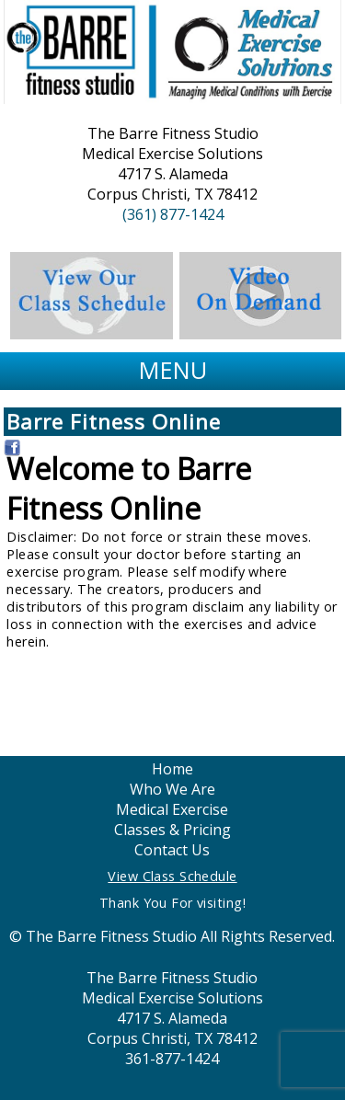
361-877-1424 (172, 1058)
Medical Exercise (172, 809)
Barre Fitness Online (113, 421)
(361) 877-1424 (173, 214)
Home (172, 769)
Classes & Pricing (172, 829)
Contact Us (172, 850)
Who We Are (172, 789)
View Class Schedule (172, 876)
